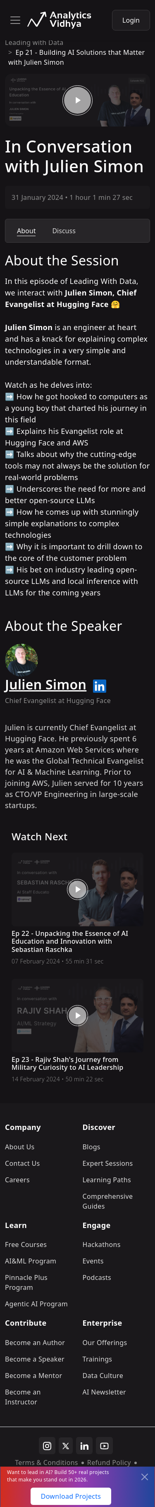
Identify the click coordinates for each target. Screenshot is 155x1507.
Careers (17, 1179)
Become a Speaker (34, 1359)
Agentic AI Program (36, 1303)
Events (93, 1261)
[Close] (145, 1477)
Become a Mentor (33, 1375)
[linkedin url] (99, 686)
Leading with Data (34, 42)
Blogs (91, 1146)
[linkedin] (84, 1445)
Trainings (97, 1359)
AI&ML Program (30, 1261)
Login (131, 20)
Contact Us (22, 1163)
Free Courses (26, 1244)
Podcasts (97, 1277)
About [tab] (26, 230)
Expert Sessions (108, 1163)
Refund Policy (109, 1462)
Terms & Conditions (46, 1462)
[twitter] (66, 1445)
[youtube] (104, 1445)
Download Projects (71, 1496)
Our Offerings (105, 1342)
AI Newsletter (104, 1392)
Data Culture (103, 1375)
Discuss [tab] (63, 230)
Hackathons (102, 1244)
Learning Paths (107, 1179)
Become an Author (35, 1342)
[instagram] (47, 1445)
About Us (20, 1146)
